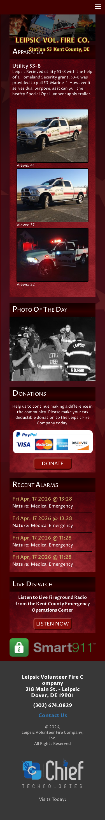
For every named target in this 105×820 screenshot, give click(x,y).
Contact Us (52, 715)
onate (53, 463)
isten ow (52, 623)
